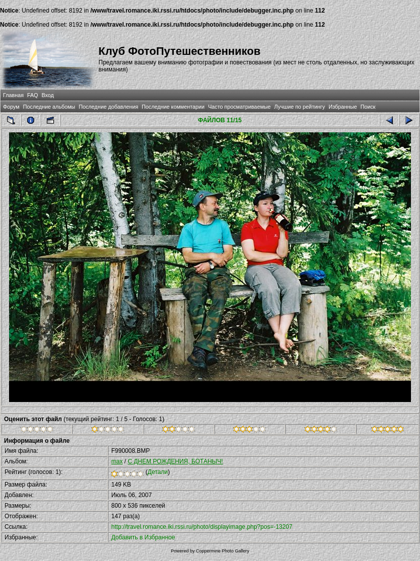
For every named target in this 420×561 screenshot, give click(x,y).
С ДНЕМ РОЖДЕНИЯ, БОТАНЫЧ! (175, 461)
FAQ (32, 95)
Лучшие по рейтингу (299, 107)
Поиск (367, 107)
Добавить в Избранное (143, 537)
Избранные (343, 107)
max (117, 461)
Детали (158, 471)
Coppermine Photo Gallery (222, 550)
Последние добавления (108, 107)
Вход (48, 95)
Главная (13, 95)
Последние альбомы (49, 107)
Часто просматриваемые (239, 107)
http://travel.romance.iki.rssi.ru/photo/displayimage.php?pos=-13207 (201, 526)
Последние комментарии (173, 107)
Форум (11, 107)
